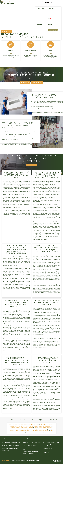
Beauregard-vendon (28, 425)
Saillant (49, 429)
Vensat (45, 432)
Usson (41, 432)
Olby (26, 429)
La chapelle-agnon (47, 426)
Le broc (17, 427)
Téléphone (50, 13)
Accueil (41, 1)
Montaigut (49, 427)
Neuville (17, 429)
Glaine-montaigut (38, 426)
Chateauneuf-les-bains (15, 426)
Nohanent (22, 429)
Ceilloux (42, 425)
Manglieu (40, 427)
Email (49, 18)
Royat (46, 429)
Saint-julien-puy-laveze (32, 430)
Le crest (22, 427)
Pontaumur (30, 429)
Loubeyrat (30, 427)
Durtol (31, 426)
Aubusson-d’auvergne (18, 425)
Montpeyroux (11, 429)
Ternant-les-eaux (30, 432)
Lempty (26, 427)
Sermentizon (22, 432)
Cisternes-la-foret (25, 426)
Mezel (44, 427)
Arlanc (10, 425)
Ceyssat (46, 425)
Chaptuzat (51, 425)
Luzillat (35, 427)
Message (39, 29)
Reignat (42, 429)
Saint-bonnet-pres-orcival (20, 430)
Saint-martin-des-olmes (43, 430)
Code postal (40, 24)
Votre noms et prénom (42, 13)
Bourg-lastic (36, 425)
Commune (50, 24)
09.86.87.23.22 (58, 1)
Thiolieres (37, 432)
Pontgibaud (36, 429)
